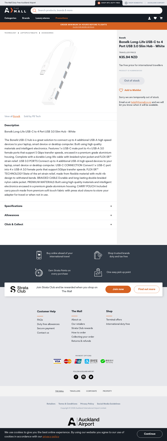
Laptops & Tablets (28, 33)
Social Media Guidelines (108, 404)
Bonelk (16, 116)
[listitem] (57, 255)
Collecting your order (82, 337)
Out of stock (132, 80)
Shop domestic (134, 3)
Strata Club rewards (82, 328)
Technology (10, 33)
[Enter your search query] (96, 10)
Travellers (75, 391)
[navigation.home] (15, 10)
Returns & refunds (81, 341)
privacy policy (51, 436)
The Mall (59, 391)
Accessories (47, 33)
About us (76, 319)
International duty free (118, 324)
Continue (149, 433)
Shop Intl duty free (109, 3)
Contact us (43, 333)
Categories (10, 18)
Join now (118, 289)
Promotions (62, 18)
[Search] (34, 10)
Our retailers (78, 324)
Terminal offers (114, 319)
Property (107, 391)
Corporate (91, 391)
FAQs (40, 320)
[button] (149, 18)
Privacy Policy (87, 404)
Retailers (51, 404)
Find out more (146, 289)
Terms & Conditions (67, 404)
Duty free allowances (48, 324)
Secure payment (46, 328)
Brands (26, 18)
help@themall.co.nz (141, 102)
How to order (78, 332)
